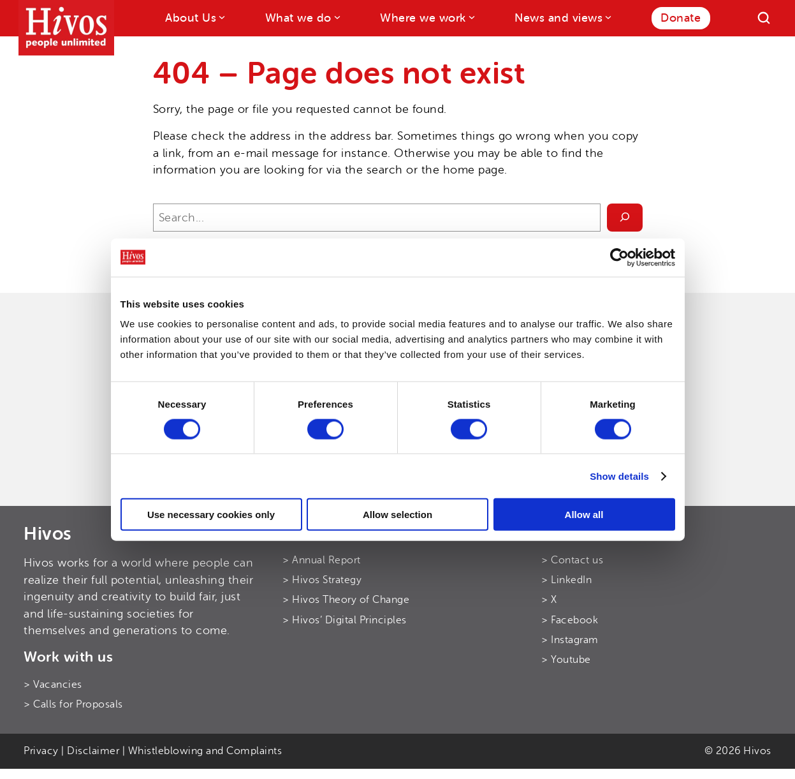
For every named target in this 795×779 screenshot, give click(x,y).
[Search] (764, 18)
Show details (619, 475)
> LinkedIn (566, 580)
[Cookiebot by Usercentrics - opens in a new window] (619, 257)
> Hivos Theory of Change (345, 599)
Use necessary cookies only (211, 514)
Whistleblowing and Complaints (205, 751)
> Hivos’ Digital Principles (344, 620)
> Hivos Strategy (321, 580)
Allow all (584, 514)
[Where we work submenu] (470, 16)
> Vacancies (53, 684)
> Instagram (570, 640)
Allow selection (397, 514)
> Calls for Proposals (73, 704)
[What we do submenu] (336, 16)
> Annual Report (321, 560)
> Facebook (569, 620)
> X (549, 599)
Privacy (41, 751)
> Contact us (572, 560)
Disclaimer (93, 751)
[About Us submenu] (220, 16)
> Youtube (566, 659)
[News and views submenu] (607, 16)
